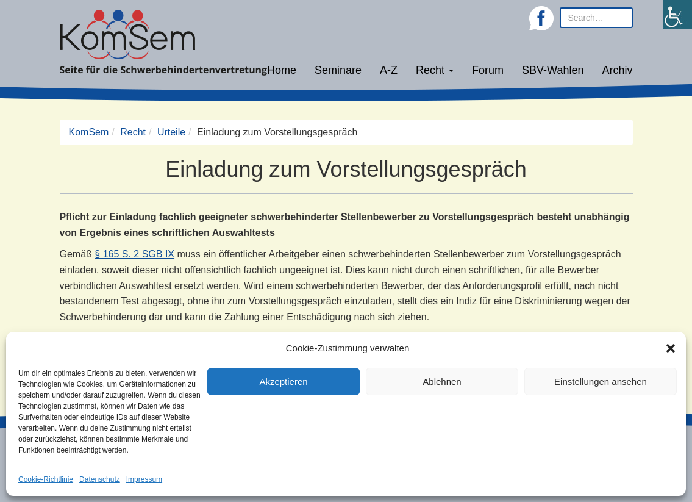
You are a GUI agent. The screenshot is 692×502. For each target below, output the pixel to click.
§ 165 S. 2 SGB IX (134, 254)
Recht (435, 70)
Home (281, 70)
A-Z (389, 70)
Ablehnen (442, 381)
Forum (488, 70)
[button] (671, 348)
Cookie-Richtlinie (45, 479)
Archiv (617, 70)
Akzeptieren (283, 381)
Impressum (144, 479)
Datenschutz (99, 479)
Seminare (338, 70)
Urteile (171, 132)
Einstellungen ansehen (600, 381)
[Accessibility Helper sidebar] (677, 14)
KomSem (89, 132)
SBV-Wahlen (552, 70)
